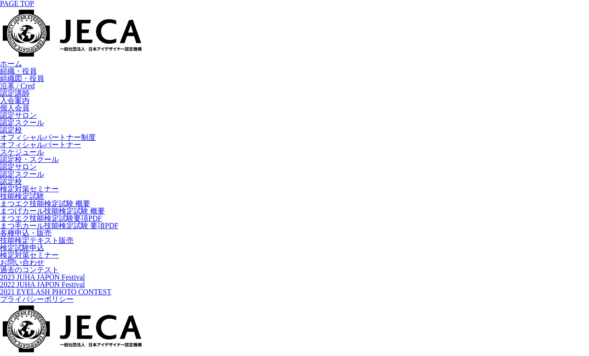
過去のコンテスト (29, 270)
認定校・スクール (29, 159)
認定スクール (22, 122)
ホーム (11, 64)
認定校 (11, 130)
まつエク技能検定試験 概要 (45, 203)
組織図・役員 (22, 78)
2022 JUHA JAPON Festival (42, 284)
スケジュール (22, 152)
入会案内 (14, 100)
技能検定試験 (22, 196)
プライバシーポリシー (37, 299)
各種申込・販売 (26, 233)
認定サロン (18, 115)
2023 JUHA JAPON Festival (42, 277)
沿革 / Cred (17, 86)
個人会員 (14, 108)
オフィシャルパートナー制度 (48, 137)
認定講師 (14, 93)
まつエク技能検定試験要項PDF (51, 218)
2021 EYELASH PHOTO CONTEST (55, 292)
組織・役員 (18, 71)
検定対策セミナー (29, 189)
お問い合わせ (22, 262)
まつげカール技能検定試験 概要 (52, 211)
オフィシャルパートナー (40, 145)
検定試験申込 (22, 248)
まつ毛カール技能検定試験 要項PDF (59, 226)
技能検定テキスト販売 (37, 240)
